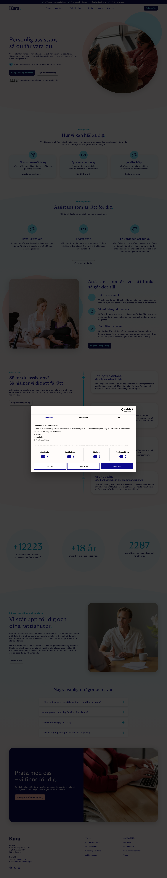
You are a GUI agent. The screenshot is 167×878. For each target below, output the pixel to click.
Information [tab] (83, 418)
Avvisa (50, 466)
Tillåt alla (117, 466)
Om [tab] (118, 418)
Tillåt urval (83, 466)
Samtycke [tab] (49, 418)
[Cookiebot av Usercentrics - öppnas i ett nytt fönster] (123, 410)
